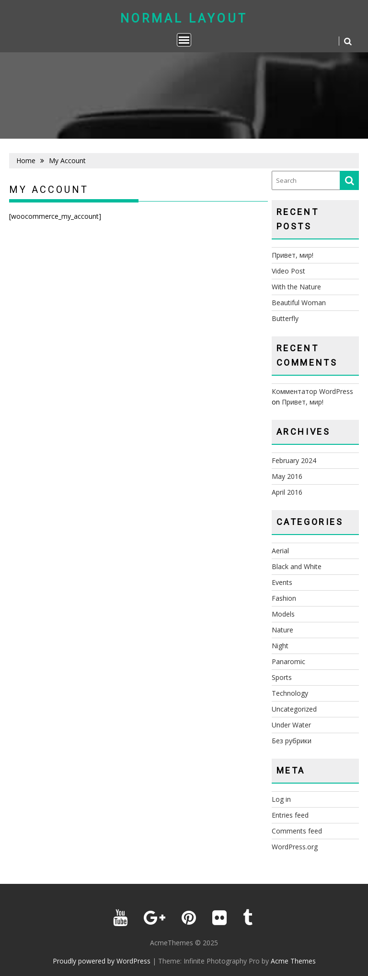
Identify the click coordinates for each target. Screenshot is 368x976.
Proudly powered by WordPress (101, 960)
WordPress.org (295, 846)
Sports (282, 677)
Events (282, 582)
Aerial (280, 550)
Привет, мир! (292, 255)
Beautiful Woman (299, 302)
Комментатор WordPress (312, 391)
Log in (281, 799)
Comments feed (297, 830)
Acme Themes (293, 960)
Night (280, 645)
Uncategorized (294, 709)
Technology (290, 693)
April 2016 (287, 492)
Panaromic (288, 661)
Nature (282, 629)
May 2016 (287, 476)
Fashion (284, 598)
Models (283, 614)
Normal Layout (184, 18)
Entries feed (290, 815)
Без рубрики (291, 740)
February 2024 (294, 460)
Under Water (291, 724)
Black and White (297, 566)
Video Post (288, 270)
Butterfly (285, 318)
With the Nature (296, 286)
